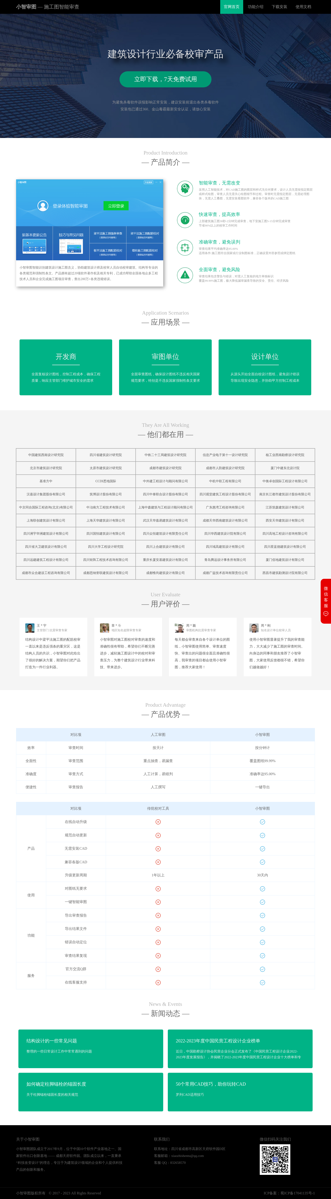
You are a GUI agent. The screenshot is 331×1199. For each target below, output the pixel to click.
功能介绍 (255, 7)
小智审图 (47, 7)
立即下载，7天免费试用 (165, 79)
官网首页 (232, 7)
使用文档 (303, 7)
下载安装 (279, 7)
